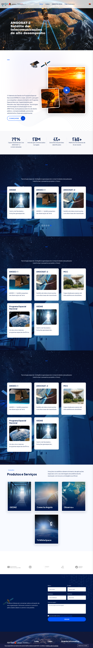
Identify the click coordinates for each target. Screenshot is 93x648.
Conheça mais (14, 118)
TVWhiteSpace (44, 540)
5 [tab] (50, 225)
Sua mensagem (52, 602)
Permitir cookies (82, 645)
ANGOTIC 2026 (57, 4)
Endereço (50, 594)
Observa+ (69, 507)
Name (49, 585)
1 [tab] (42, 225)
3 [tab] (46, 225)
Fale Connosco (70, 4)
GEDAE (13, 507)
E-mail (69, 585)
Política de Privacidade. (66, 615)
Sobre (47, 4)
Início (41, 4)
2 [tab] (44, 225)
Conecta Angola (45, 507)
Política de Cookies (52, 646)
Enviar (66, 619)
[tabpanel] (19, 205)
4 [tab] (48, 225)
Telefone (69, 594)
